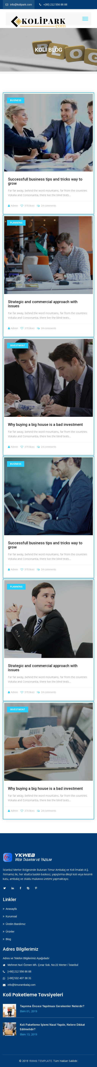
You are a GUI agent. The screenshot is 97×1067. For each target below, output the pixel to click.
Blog (8, 939)
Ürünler (10, 931)
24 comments (46, 205)
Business (15, 100)
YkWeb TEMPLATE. (40, 1061)
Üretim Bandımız (15, 923)
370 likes (27, 205)
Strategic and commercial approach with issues (42, 304)
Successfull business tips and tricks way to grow (45, 181)
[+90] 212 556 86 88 (19, 971)
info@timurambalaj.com (21, 984)
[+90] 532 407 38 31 (19, 978)
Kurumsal (11, 916)
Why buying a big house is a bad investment (45, 424)
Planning (16, 222)
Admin (13, 205)
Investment (17, 345)
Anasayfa (11, 908)
